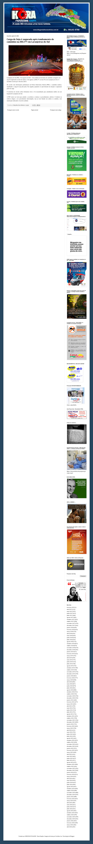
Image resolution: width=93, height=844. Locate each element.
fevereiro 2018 (71, 629)
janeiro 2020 (70, 676)
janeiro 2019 (70, 651)
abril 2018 (69, 633)
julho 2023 (69, 760)
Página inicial (34, 110)
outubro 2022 (70, 742)
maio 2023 (69, 756)
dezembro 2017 (71, 625)
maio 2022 (69, 732)
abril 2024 (69, 778)
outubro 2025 (70, 814)
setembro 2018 (71, 643)
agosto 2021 (70, 714)
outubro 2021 (70, 718)
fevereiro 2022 (71, 726)
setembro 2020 (71, 692)
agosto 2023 (70, 762)
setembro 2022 (71, 740)
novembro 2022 (71, 744)
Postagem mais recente (13, 110)
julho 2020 (69, 688)
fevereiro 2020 (71, 678)
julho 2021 (69, 712)
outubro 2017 (70, 621)
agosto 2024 (70, 786)
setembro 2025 (71, 812)
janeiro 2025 (70, 796)
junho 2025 (70, 806)
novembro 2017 (71, 623)
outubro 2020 (70, 694)
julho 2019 (69, 663)
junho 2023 (70, 758)
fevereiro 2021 (71, 702)
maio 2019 (69, 659)
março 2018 (70, 631)
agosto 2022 (70, 738)
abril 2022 (69, 730)
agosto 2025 (70, 810)
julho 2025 (69, 808)
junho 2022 (70, 734)
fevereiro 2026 (71, 822)
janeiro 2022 (70, 724)
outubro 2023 (70, 766)
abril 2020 (69, 682)
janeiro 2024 (70, 772)
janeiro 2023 (70, 748)
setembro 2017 (71, 619)
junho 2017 (70, 613)
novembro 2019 (71, 671)
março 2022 (70, 728)
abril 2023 (69, 754)
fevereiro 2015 (71, 607)
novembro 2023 (71, 768)
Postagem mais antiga (55, 110)
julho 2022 (69, 736)
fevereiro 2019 (71, 653)
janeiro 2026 (70, 820)
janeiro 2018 (70, 627)
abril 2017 (69, 609)
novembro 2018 (71, 647)
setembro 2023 (71, 764)
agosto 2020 (70, 690)
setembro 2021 (71, 716)
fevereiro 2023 (71, 750)
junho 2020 (70, 686)
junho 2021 (70, 710)
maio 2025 (69, 804)
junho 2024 (70, 782)
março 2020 (70, 680)
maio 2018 (69, 635)
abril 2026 (69, 827)
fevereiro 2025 (71, 798)
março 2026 (70, 824)
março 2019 (70, 655)
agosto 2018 (70, 641)
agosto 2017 (70, 617)
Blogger (72, 836)
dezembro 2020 (71, 698)
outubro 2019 (70, 669)
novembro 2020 (71, 696)
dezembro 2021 (71, 722)
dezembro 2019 (71, 673)
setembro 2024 (71, 788)
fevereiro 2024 (71, 774)
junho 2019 (70, 661)
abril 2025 (69, 802)
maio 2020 (69, 684)
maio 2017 (69, 611)
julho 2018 (69, 639)
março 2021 (70, 704)
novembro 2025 (71, 816)
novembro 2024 (71, 792)
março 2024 (70, 776)
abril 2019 (69, 657)
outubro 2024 (70, 790)
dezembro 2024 (71, 794)
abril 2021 (69, 706)
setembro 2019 (71, 667)
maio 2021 (69, 708)
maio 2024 (69, 780)
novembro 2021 (71, 720)
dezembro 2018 (71, 649)
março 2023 (70, 752)
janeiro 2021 (70, 700)
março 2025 (70, 800)
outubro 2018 (70, 645)
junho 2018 (70, 637)
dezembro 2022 (71, 746)
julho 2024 (69, 784)
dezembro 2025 (71, 818)
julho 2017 (69, 615)
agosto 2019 (70, 665)
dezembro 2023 (71, 770)
